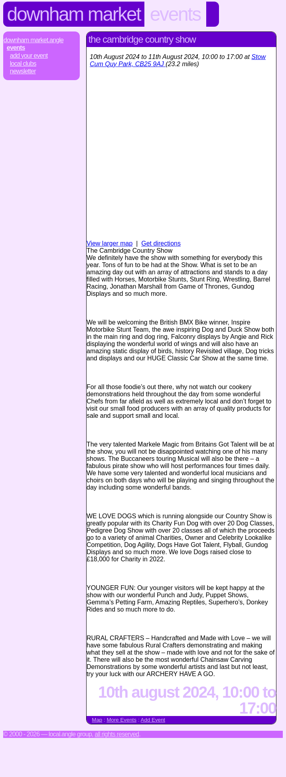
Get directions (161, 243)
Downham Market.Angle (33, 40)
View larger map (109, 243)
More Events (121, 720)
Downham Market (74, 14)
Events (175, 14)
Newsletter (23, 71)
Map (97, 720)
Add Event (153, 720)
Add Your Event (29, 55)
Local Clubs (23, 63)
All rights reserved (117, 734)
